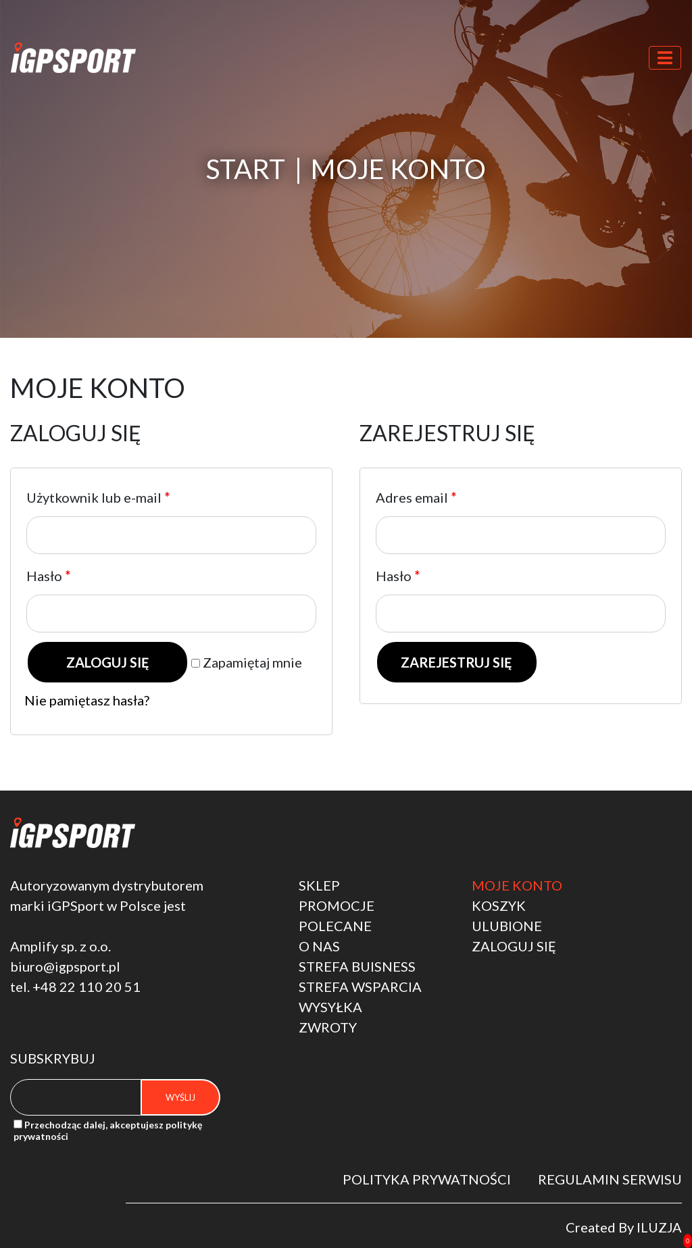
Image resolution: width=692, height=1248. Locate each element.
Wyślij (180, 1097)
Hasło (48, 576)
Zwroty (328, 1027)
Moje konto (517, 885)
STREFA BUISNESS (357, 966)
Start (245, 169)
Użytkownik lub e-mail (98, 497)
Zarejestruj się (456, 662)
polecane (335, 926)
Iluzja (659, 1227)
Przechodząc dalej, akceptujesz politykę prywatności (108, 1130)
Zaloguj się (107, 662)
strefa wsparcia (360, 986)
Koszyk (499, 905)
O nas (319, 946)
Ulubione (507, 926)
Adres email (416, 497)
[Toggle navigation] (665, 58)
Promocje (336, 905)
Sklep (319, 885)
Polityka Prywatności (427, 1179)
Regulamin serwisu (610, 1179)
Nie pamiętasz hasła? (86, 700)
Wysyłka (330, 1007)
